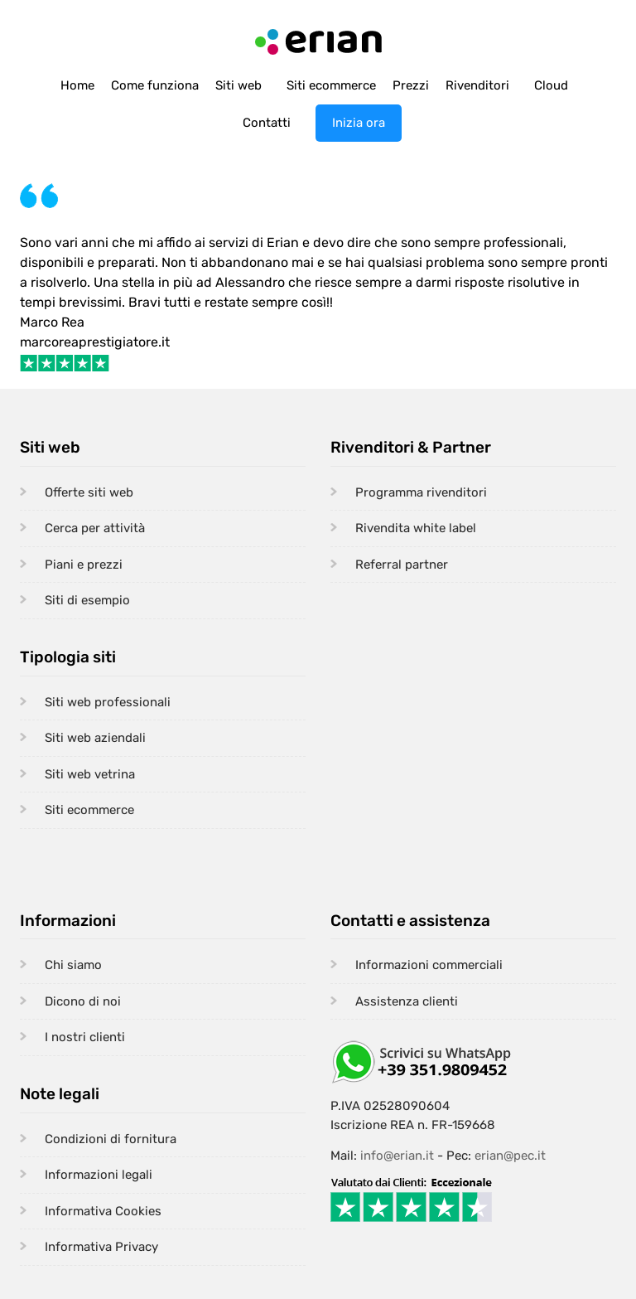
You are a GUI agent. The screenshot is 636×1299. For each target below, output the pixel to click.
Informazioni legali (98, 1174)
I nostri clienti (85, 1037)
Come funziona (155, 85)
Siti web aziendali (95, 737)
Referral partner (401, 564)
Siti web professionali (108, 702)
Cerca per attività (95, 528)
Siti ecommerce (331, 85)
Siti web (238, 85)
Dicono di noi (83, 1001)
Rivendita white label (415, 528)
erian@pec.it (510, 1155)
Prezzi (411, 85)
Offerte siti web (89, 492)
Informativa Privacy (101, 1246)
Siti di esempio (87, 600)
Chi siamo (73, 964)
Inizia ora (358, 122)
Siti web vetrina (90, 774)
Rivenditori (477, 85)
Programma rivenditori (421, 492)
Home (77, 85)
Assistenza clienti (406, 1001)
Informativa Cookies (103, 1211)
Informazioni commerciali (429, 964)
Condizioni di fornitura (110, 1139)
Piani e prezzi (84, 564)
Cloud (551, 85)
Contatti (267, 122)
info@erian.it (397, 1155)
